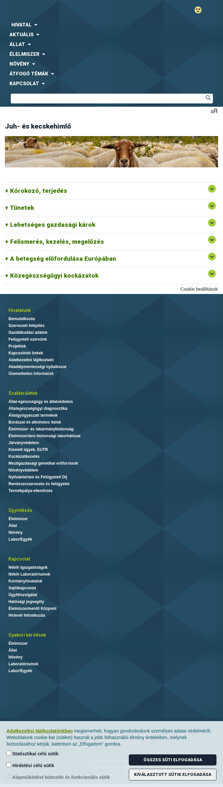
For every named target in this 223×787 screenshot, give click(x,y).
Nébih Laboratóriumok (29, 574)
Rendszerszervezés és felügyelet (38, 484)
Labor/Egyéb (20, 539)
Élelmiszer (18, 519)
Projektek (17, 346)
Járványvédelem (23, 442)
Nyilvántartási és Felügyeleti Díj (37, 477)
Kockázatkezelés (23, 456)
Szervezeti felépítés (26, 325)
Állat (12, 525)
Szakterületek (22, 393)
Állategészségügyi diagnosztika (37, 408)
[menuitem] (111, 25)
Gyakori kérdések (27, 635)
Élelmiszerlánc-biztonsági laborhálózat (44, 436)
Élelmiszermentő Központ (32, 608)
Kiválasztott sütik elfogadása (172, 774)
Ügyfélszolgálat (22, 595)
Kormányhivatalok (25, 581)
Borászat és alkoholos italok (34, 422)
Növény (15, 532)
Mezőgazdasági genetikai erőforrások (43, 463)
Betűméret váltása (214, 111)
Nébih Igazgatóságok (28, 567)
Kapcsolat (19, 559)
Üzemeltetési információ (30, 373)
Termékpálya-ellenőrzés (30, 490)
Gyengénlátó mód (201, 10)
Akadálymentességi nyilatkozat (37, 366)
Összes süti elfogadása (172, 759)
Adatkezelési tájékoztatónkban (40, 730)
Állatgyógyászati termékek (33, 415)
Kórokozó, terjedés (38, 190)
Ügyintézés (20, 510)
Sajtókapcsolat (22, 588)
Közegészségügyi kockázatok (54, 275)
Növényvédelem (23, 470)
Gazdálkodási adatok (27, 332)
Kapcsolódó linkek (25, 353)
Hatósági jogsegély (26, 601)
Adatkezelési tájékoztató (31, 360)
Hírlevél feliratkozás (26, 615)
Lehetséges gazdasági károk (52, 224)
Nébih (56, 10)
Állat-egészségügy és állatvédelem (40, 401)
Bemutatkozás (21, 318)
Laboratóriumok (23, 664)
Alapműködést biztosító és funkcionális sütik (58, 777)
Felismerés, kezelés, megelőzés (57, 241)
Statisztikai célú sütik (33, 753)
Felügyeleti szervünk (27, 339)
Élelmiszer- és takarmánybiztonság (40, 429)
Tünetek (22, 207)
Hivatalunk (19, 310)
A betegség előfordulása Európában (63, 258)
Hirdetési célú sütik (30, 765)
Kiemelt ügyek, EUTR (28, 449)
